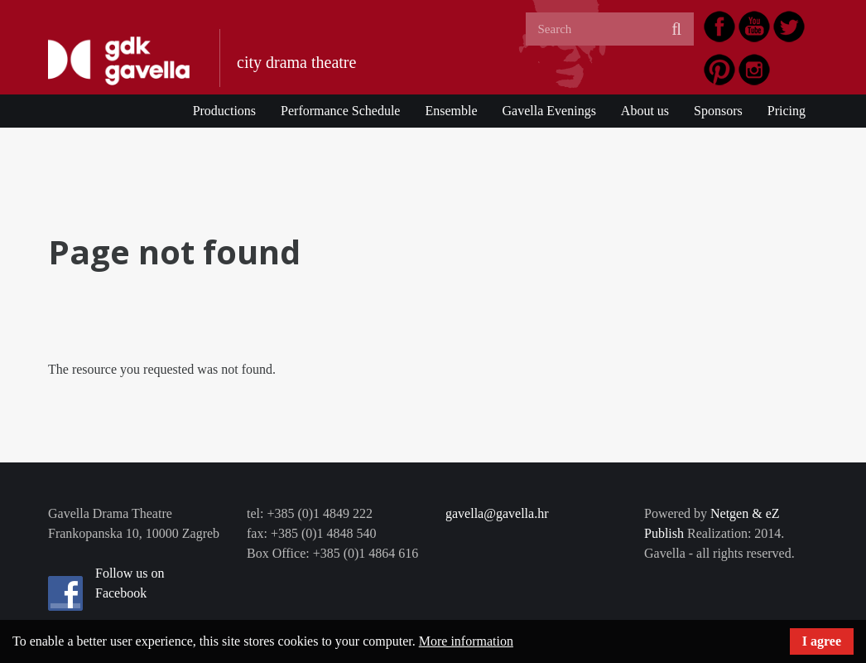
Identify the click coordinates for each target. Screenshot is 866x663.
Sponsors (718, 111)
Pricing (786, 111)
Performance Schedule (340, 111)
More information (466, 641)
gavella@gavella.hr (496, 513)
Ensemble (451, 111)
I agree (821, 641)
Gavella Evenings (549, 111)
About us (645, 111)
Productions (224, 111)
